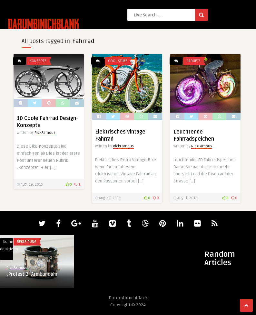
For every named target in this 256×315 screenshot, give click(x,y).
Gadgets (193, 61)
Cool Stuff (117, 61)
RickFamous (44, 133)
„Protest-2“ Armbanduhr (32, 274)
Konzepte (38, 61)
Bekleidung (26, 242)
